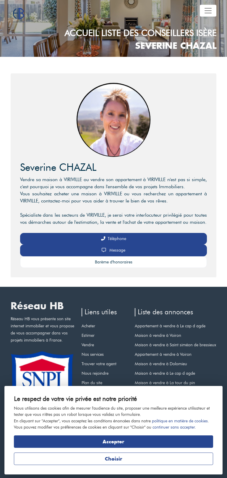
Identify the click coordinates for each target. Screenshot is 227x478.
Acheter (88, 326)
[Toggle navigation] (208, 11)
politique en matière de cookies (180, 421)
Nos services (93, 354)
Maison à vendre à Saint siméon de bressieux (175, 344)
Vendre (88, 344)
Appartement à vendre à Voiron (163, 354)
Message (113, 250)
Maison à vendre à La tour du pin (165, 382)
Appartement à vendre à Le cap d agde (170, 326)
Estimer (88, 335)
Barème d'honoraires (113, 262)
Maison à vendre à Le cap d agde (165, 373)
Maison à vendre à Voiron (158, 335)
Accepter (113, 441)
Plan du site (92, 382)
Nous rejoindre (95, 373)
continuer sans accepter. (174, 427)
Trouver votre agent (99, 363)
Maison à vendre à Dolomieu (161, 363)
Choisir (113, 459)
